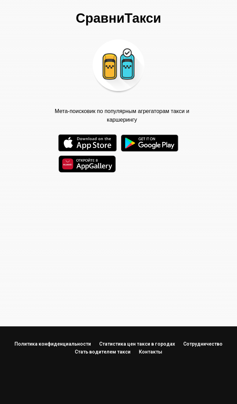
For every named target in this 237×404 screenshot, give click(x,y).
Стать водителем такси (103, 352)
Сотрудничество (203, 344)
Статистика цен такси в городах (137, 344)
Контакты (150, 352)
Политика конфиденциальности (52, 344)
